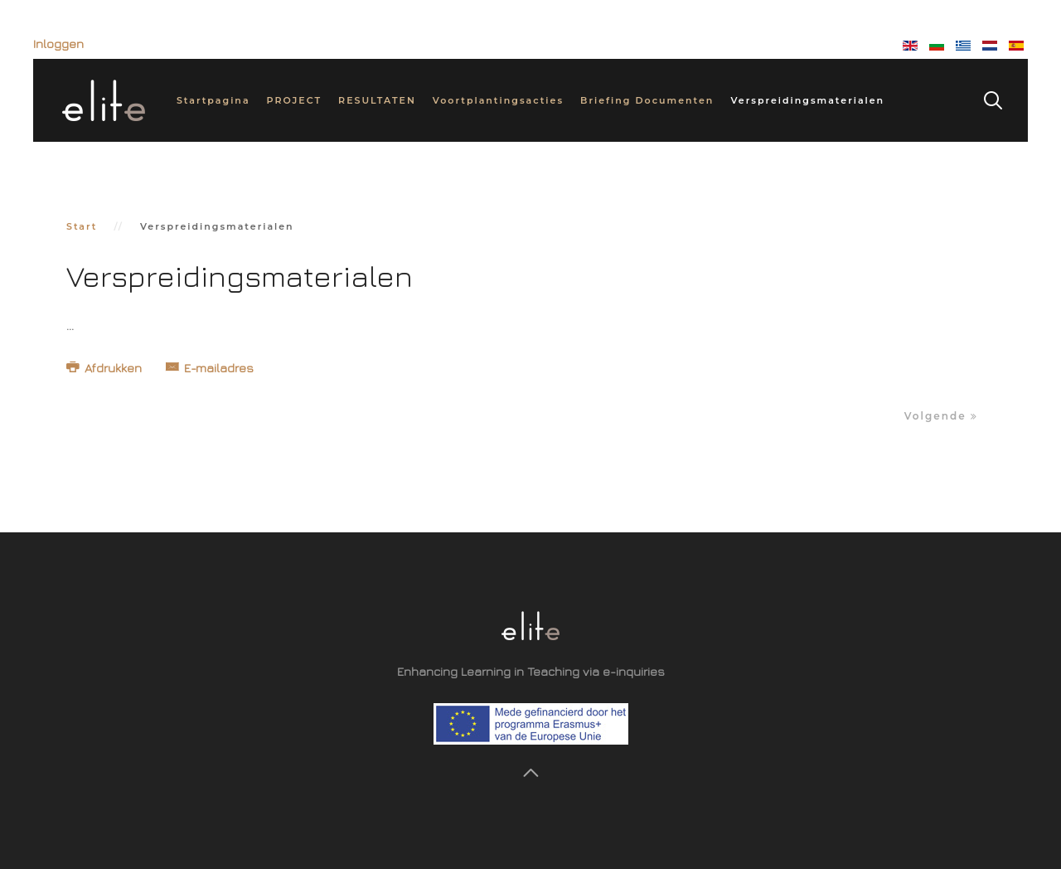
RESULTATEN (377, 100)
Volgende (941, 416)
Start (82, 226)
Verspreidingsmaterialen (807, 100)
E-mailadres (210, 368)
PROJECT (294, 100)
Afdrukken (105, 368)
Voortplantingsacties (498, 100)
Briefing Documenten (647, 100)
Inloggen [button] (58, 43)
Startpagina (213, 100)
